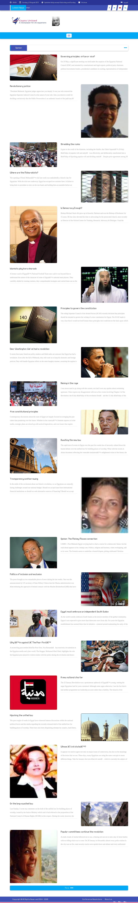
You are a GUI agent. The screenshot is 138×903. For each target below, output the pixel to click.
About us (108, 899)
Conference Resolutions (92, 899)
